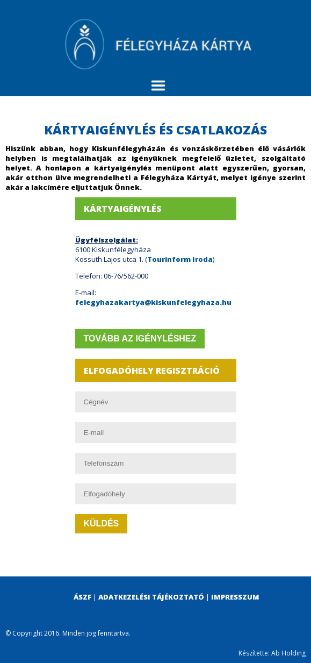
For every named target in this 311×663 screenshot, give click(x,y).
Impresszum (235, 597)
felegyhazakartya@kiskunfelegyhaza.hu (153, 302)
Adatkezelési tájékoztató (151, 597)
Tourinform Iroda (180, 259)
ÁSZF (82, 597)
